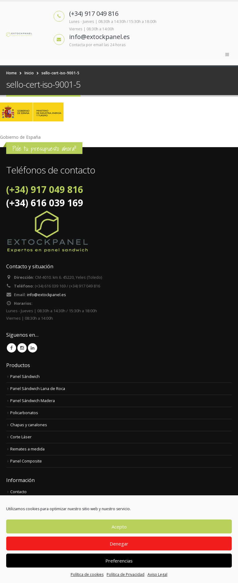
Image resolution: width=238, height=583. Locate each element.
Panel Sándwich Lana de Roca (37, 388)
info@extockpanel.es (46, 294)
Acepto (119, 527)
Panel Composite (26, 461)
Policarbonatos (24, 412)
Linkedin (32, 348)
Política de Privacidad (125, 574)
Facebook (11, 348)
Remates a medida (27, 449)
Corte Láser (21, 437)
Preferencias (119, 561)
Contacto (18, 491)
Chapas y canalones (28, 424)
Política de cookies (87, 574)
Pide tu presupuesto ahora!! (44, 148)
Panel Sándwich (25, 376)
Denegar (119, 544)
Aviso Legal (157, 574)
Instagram (22, 348)
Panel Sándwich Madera (32, 400)
